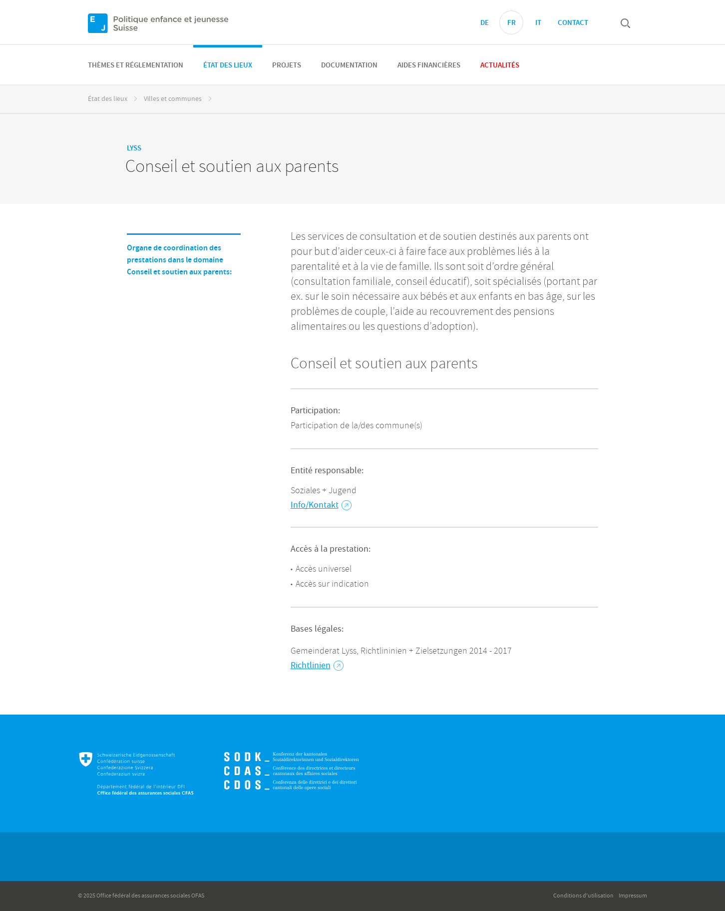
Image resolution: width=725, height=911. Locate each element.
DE (484, 23)
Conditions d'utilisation (583, 896)
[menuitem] (135, 64)
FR (511, 23)
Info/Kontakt (321, 505)
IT (538, 23)
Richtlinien (317, 665)
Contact (573, 23)
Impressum (633, 896)
